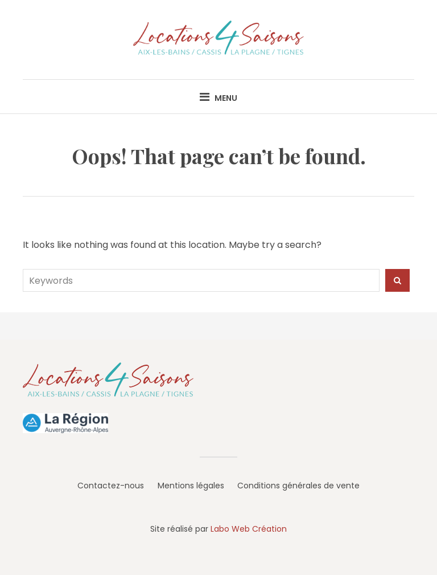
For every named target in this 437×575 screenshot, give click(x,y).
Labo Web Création (249, 529)
